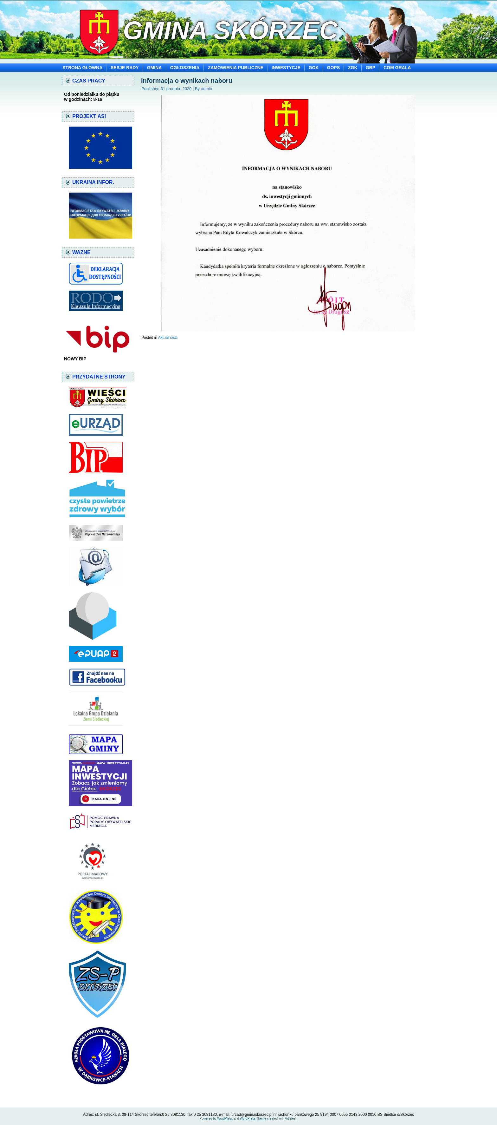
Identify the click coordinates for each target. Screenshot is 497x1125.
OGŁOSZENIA (185, 67)
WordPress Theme (253, 1118)
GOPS (333, 67)
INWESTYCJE (286, 67)
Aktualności (168, 337)
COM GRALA (397, 67)
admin (206, 88)
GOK (314, 67)
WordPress (225, 1118)
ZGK (353, 67)
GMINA (154, 67)
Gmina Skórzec (230, 30)
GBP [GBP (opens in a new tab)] (370, 67)
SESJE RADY (125, 67)
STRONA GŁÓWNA (82, 67)
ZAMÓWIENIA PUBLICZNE (235, 67)
